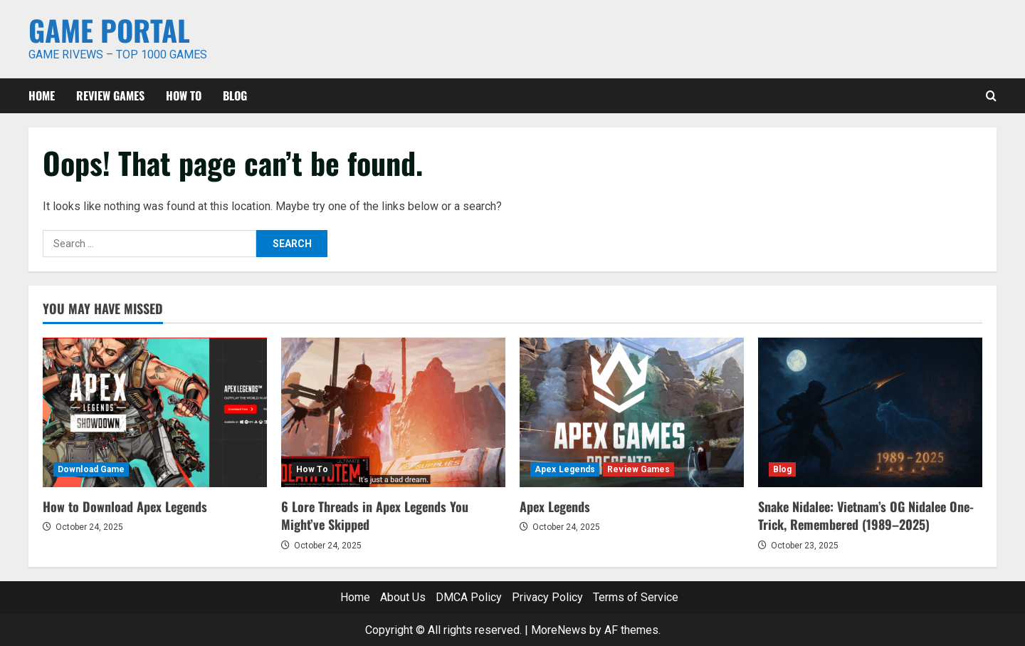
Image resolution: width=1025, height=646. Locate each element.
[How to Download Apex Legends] (155, 412)
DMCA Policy (469, 597)
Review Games (110, 95)
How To (183, 95)
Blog (235, 95)
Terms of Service (635, 597)
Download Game (91, 469)
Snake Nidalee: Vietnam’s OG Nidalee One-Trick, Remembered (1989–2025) (866, 515)
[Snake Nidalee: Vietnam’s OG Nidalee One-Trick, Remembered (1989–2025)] (870, 412)
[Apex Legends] (632, 412)
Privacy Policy (547, 597)
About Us (403, 597)
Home (41, 95)
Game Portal (109, 30)
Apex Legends (565, 469)
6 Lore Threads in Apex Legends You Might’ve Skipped (374, 515)
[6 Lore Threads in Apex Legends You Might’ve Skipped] (393, 412)
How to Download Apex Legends (125, 506)
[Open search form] (991, 95)
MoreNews (559, 630)
